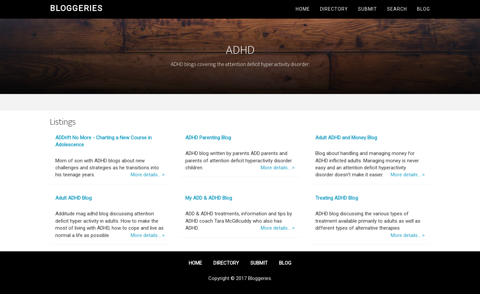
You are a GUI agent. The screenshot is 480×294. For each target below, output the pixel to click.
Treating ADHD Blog (336, 198)
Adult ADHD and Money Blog (346, 138)
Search (397, 9)
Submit (367, 9)
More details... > (148, 175)
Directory (334, 9)
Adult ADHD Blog (73, 198)
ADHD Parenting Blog (208, 138)
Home (303, 9)
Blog (423, 9)
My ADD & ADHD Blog (208, 198)
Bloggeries (76, 8)
